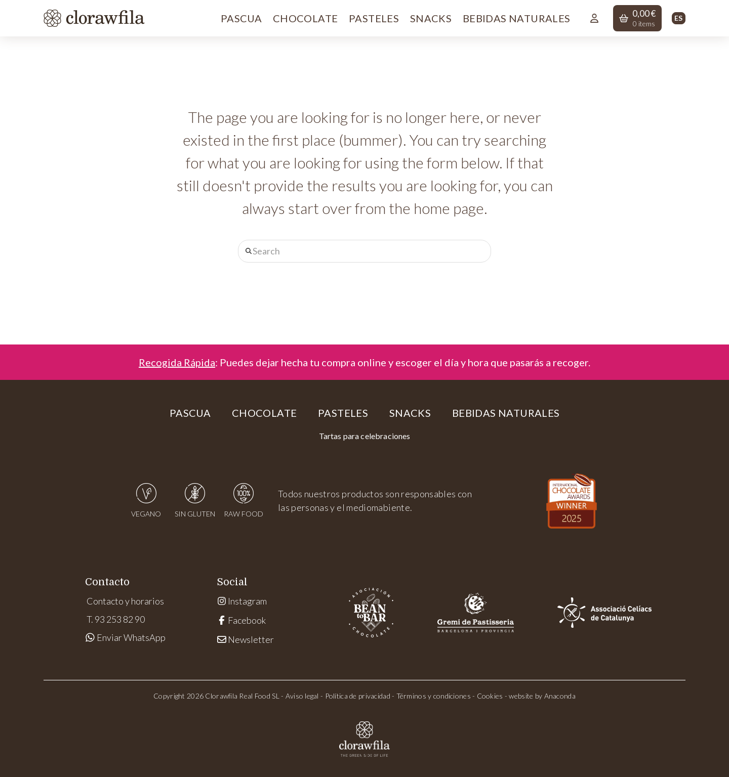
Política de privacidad (357, 696)
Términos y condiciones (433, 696)
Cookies (490, 696)
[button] (637, 18)
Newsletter (245, 639)
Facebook (241, 620)
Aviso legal (302, 696)
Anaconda (560, 696)
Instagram (242, 601)
